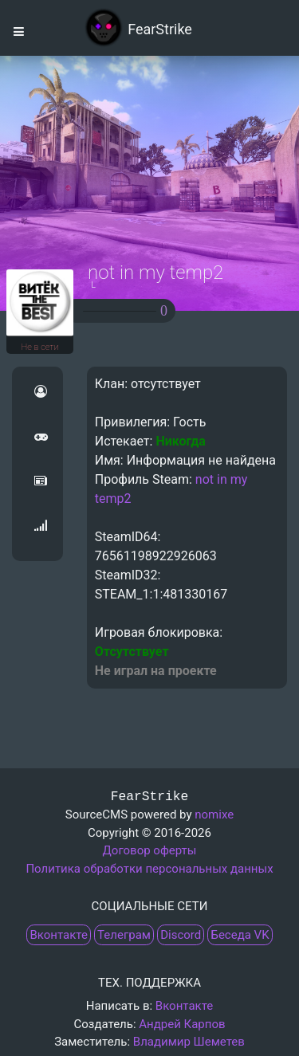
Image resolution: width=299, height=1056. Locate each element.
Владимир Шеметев (189, 1041)
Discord (180, 935)
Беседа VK (239, 935)
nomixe (214, 814)
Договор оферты (150, 850)
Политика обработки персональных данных (149, 869)
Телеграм (124, 935)
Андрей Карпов (182, 1024)
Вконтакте (58, 935)
